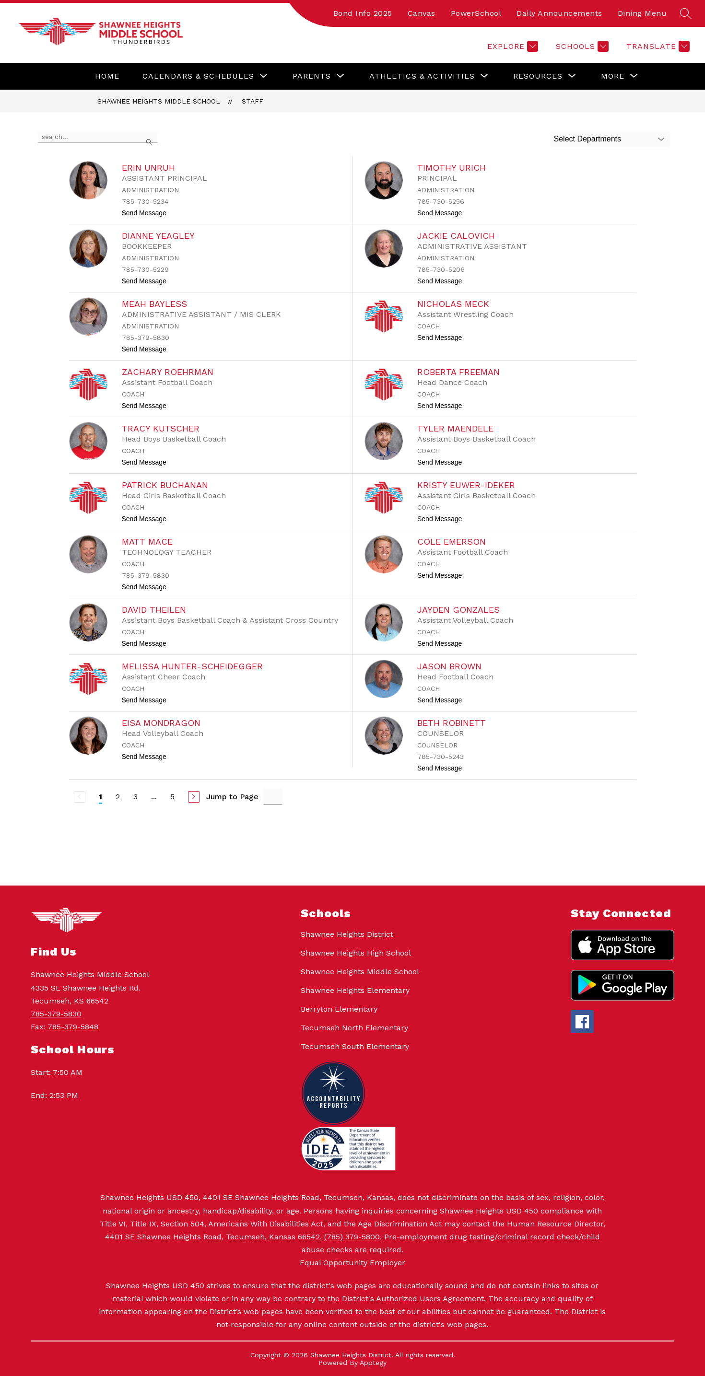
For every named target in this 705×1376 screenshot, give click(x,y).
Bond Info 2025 (362, 13)
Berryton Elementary (339, 1009)
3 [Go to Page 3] (135, 796)
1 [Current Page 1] (100, 796)
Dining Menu (642, 13)
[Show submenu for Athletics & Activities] (422, 76)
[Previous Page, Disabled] (79, 797)
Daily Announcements (559, 13)
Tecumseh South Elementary (355, 1046)
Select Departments (588, 139)
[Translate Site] (657, 46)
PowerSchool (476, 13)
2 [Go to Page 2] (118, 796)
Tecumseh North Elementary (354, 1027)
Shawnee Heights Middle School (158, 101)
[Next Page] (194, 797)
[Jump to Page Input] (272, 796)
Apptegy (373, 1362)
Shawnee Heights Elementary (355, 990)
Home (107, 76)
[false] (98, 137)
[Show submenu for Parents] (312, 76)
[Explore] (511, 46)
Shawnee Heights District (347, 934)
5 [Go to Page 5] (172, 796)
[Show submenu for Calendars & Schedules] (198, 76)
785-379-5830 (56, 1013)
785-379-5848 (72, 1026)
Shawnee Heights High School (356, 952)
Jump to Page (232, 796)
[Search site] (686, 13)
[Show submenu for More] (612, 76)
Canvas (421, 13)
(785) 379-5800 (352, 1236)
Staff (252, 101)
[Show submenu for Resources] (538, 76)
